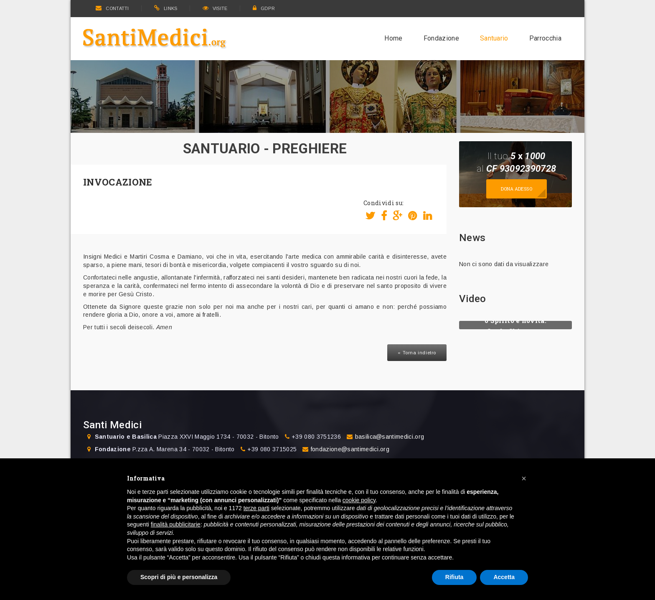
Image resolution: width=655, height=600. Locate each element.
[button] (524, 478)
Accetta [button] (504, 577)
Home (393, 38)
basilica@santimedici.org (389, 436)
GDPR (264, 8)
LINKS (166, 8)
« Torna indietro (417, 352)
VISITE (215, 8)
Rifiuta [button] (454, 577)
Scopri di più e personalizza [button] (178, 577)
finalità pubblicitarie (176, 524)
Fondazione (441, 38)
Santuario (494, 38)
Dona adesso (516, 189)
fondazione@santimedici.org (350, 449)
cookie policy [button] (359, 500)
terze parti (256, 508)
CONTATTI (112, 8)
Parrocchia (545, 38)
